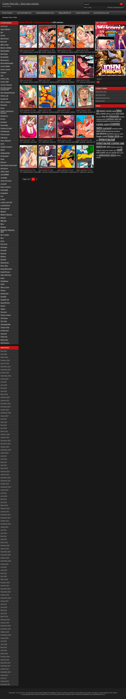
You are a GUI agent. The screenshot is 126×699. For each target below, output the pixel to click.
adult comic (26, 142)
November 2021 (6, 518)
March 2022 (4, 505)
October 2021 (5, 521)
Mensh (3, 218)
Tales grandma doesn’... (27, 108)
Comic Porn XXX (101, 92)
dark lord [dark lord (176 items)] (100, 131)
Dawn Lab (4, 96)
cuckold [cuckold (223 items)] (106, 128)
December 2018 (6, 626)
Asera (3, 35)
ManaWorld (5, 209)
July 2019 (4, 604)
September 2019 (6, 598)
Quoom (3, 253)
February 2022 (5, 508)
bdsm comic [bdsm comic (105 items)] (110, 114)
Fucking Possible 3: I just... (47, 138)
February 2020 (5, 582)
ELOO (3, 119)
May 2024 (4, 425)
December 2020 (6, 551)
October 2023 (5, 447)
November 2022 (6, 481)
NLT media (5, 235)
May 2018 (4, 647)
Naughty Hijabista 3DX (7, 231)
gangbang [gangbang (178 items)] (101, 133)
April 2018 (4, 650)
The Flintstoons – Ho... (46, 78)
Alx (2, 32)
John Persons (6, 181)
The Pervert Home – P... (64, 138)
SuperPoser (5, 303)
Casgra (3, 72)
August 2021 (4, 527)
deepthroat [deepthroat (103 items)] (110, 131)
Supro (3, 306)
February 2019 (5, 619)
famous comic (54, 82)
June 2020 (4, 570)
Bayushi (4, 42)
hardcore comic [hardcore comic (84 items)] (118, 133)
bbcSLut (85, 112)
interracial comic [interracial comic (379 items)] (108, 143)
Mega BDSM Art (65, 13)
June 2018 (4, 644)
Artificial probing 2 (28, 172)
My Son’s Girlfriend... (45, 168)
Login (90, 7)
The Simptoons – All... (64, 168)
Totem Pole (5, 327)
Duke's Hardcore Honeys (7, 112)
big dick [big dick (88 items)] (98, 116)
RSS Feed (110, 7)
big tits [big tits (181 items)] (105, 116)
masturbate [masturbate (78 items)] (119, 147)
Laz (2, 196)
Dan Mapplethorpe (8, 93)
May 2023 (4, 462)
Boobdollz (5, 57)
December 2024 (6, 403)
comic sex (83, 82)
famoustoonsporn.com (103, 98)
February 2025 (5, 397)
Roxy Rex (4, 266)
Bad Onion (5, 39)
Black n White (6, 48)
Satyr (3, 278)
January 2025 (5, 400)
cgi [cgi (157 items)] (119, 119)
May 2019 (4, 610)
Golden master (6, 147)
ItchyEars (4, 168)
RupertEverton (6, 269)
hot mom (25, 82)
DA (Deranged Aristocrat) (6, 89)
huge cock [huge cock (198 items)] (101, 136)
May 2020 (4, 573)
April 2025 (4, 391)
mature (36, 82)
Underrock (5, 330)
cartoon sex (37, 52)
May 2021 (4, 536)
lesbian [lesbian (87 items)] (113, 147)
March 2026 (4, 357)
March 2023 (4, 468)
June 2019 (4, 607)
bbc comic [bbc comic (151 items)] (101, 113)
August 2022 (4, 490)
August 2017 (4, 675)
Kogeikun (4, 193)
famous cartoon (53, 112)
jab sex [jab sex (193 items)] (106, 146)
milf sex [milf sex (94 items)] (108, 153)
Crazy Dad (5, 82)
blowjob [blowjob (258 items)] (114, 116)
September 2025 (6, 376)
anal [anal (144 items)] (114, 111)
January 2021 (5, 548)
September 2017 (6, 672)
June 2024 (4, 422)
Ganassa (4, 138)
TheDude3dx (5, 324)
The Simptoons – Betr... (83, 168)
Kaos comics (6, 187)
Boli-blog (4, 54)
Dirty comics (5, 102)
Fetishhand (5, 131)
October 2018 (5, 632)
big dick (90, 112)
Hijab (3, 150)
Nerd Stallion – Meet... (27, 138)
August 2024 (4, 416)
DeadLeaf (4, 99)
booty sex (94, 52)
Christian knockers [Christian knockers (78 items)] (114, 121)
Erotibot (4, 122)
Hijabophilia (5, 153)
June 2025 (4, 385)
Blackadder (5, 51)
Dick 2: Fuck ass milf (26, 78)
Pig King (4, 244)
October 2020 (5, 558)
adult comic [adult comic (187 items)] (106, 111)
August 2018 (4, 638)
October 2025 (5, 372)
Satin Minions (6, 275)
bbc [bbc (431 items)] (119, 110)
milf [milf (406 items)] (119, 149)
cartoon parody (51, 52)
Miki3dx (4, 221)
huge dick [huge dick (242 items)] (113, 136)
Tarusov (4, 312)
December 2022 (6, 477)
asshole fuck (64, 52)
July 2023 (4, 456)
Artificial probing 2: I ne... (27, 168)
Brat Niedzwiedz (7, 63)
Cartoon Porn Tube (9, 17)
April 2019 (4, 613)
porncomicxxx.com (101, 13)
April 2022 (4, 502)
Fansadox (4, 125)
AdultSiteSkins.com (99, 694)
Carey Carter (5, 69)
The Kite (4, 321)
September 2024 (6, 413)
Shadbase (4, 281)
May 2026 (4, 351)
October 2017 (5, 669)
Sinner (3, 290)
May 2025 (4, 388)
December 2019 (6, 589)
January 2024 (5, 437)
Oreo (2, 241)
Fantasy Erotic (6, 128)
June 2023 (4, 459)
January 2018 (5, 660)
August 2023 (4, 453)
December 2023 (6, 440)
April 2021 (4, 539)
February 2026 (5, 360)
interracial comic (53, 172)
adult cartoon (64, 172)
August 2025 (4, 379)
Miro (2, 224)
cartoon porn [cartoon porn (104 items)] (101, 119)
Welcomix (4, 340)
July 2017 (4, 678)
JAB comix (5, 171)
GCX (2, 144)
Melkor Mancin (6, 215)
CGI (2, 76)
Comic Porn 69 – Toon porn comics (20, 3)
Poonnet (4, 247)
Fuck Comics (7, 13)
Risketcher (5, 263)
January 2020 (5, 585)
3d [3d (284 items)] (97, 110)
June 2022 (4, 496)
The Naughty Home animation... (82, 139)
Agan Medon (5, 29)
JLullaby (4, 178)
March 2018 (4, 653)
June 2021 (4, 533)
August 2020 (4, 564)
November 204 (5, 684)
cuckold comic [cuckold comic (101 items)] (117, 128)
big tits (63, 142)
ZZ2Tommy (5, 343)
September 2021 (6, 524)
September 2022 (6, 487)
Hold (2, 159)
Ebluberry (4, 116)
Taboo (3, 309)
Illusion (3, 162)
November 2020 (6, 555)
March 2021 (4, 542)
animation (82, 142)
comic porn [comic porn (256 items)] (103, 124)
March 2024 (4, 431)
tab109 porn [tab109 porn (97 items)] (115, 153)
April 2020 (4, 576)
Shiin (3, 284)
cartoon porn (45, 82)
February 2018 (5, 656)
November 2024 (6, 406)
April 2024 (4, 428)
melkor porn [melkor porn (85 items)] (113, 150)
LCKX (3, 199)
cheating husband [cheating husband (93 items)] (102, 121)
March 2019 (4, 616)
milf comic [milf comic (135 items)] (100, 153)
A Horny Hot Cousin (85, 52)
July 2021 (4, 530)
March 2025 (4, 394)
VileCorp (4, 337)
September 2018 (6, 635)
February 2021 (5, 545)
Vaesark (4, 334)
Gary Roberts (6, 141)
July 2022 (4, 493)
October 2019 (5, 595)
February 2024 (5, 434)
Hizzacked (5, 156)
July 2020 (4, 567)
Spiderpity (5, 294)
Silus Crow (5, 287)
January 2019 (5, 622)
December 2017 (6, 663)
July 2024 (4, 419)
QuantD (4, 250)
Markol (3, 212)
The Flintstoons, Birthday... (65, 48)
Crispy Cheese (6, 85)
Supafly (4, 297)
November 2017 (6, 666)
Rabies (3, 256)
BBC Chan (5, 45)
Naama (3, 227)
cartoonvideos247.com (45, 13)
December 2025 (6, 366)
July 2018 (4, 641)
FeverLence (5, 134)
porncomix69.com (24, 13)
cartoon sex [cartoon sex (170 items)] (112, 119)
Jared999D (5, 175)
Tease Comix (6, 315)
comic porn (33, 142)
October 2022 (5, 484)
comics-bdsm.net (82, 13)
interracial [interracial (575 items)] (107, 139)
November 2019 (6, 592)
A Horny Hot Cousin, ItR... (84, 48)
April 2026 (4, 354)
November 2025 (6, 369)
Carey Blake (5, 66)
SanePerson (5, 272)
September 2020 (6, 561)
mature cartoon (90, 82)
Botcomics (5, 60)
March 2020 (4, 579)
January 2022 (5, 511)
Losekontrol (5, 205)
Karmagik (4, 190)
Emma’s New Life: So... (83, 108)
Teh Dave (4, 318)
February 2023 (5, 471)
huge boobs (75, 142)
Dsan (3, 108)
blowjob (44, 52)
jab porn (31, 82)
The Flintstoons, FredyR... (47, 48)
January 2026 (5, 363)
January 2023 (5, 474)
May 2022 (4, 499)
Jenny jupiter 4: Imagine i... (65, 108)
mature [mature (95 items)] (98, 150)
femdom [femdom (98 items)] (117, 131)
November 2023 (6, 443)
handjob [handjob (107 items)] (110, 134)
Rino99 (3, 260)
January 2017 (5, 681)
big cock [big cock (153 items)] (120, 113)
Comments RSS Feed (118, 7)
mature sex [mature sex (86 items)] (105, 150)
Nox (2, 238)
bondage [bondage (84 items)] (122, 116)
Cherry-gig (5, 79)
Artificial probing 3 (28, 52)
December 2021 (6, 514)
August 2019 (4, 601)
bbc (81, 112)
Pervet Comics (100, 101)
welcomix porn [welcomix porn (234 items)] (107, 155)
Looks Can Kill (6, 202)
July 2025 (4, 382)
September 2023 (6, 450)
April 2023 (4, 465)
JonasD (4, 184)
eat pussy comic (35, 112)
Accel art (4, 26)
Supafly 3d (5, 300)
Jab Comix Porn (101, 95)
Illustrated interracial (9, 165)
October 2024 (5, 410)
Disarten (4, 105)
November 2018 (6, 629)
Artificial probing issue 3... (28, 48)
